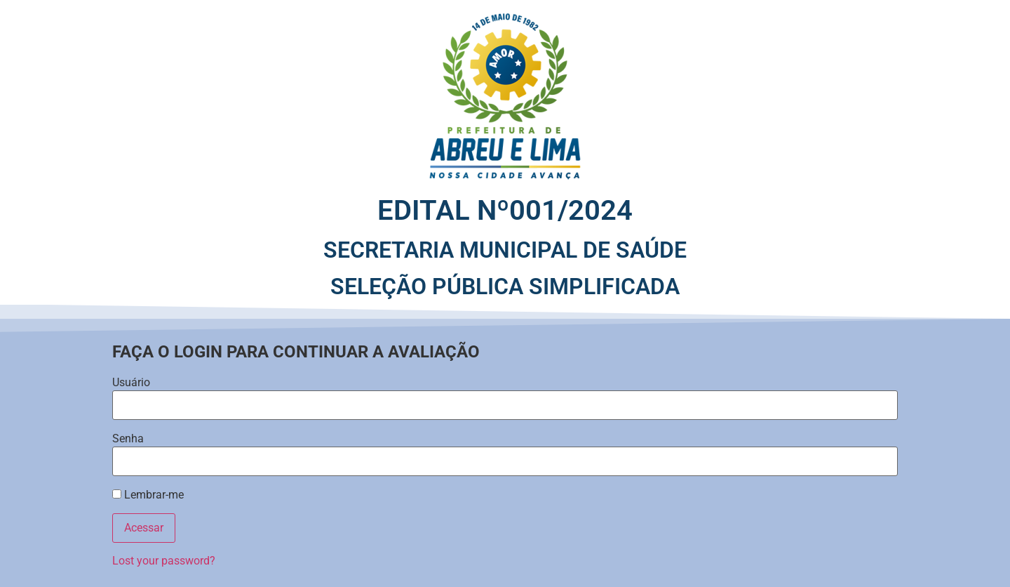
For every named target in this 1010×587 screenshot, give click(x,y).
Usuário (131, 382)
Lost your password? (163, 560)
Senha (128, 438)
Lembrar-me (148, 495)
